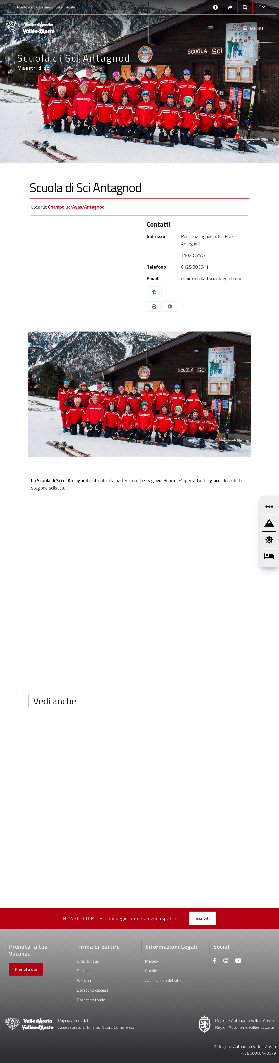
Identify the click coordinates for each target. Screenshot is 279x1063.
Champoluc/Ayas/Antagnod (76, 206)
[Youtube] (238, 961)
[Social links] (230, 7)
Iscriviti (203, 918)
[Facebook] (215, 961)
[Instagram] (225, 961)
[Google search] (245, 7)
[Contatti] (215, 7)
